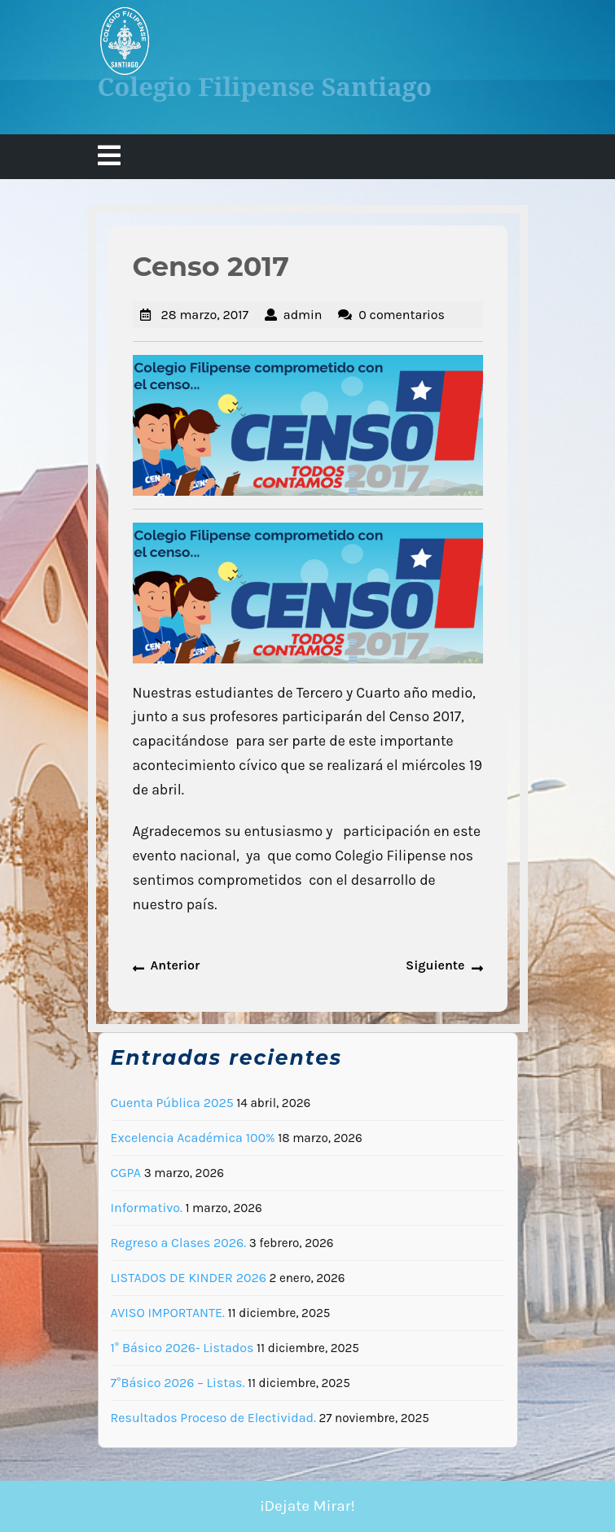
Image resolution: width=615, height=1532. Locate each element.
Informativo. (146, 1207)
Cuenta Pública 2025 (172, 1102)
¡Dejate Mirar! (307, 1506)
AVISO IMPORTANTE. (168, 1312)
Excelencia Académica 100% (193, 1137)
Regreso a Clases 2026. (179, 1242)
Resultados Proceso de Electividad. (213, 1417)
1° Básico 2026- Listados (182, 1347)
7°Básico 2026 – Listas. (178, 1382)
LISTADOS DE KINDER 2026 (188, 1277)
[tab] (109, 156)
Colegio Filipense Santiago (265, 86)
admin (303, 314)
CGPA (126, 1172)
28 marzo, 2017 (205, 314)
